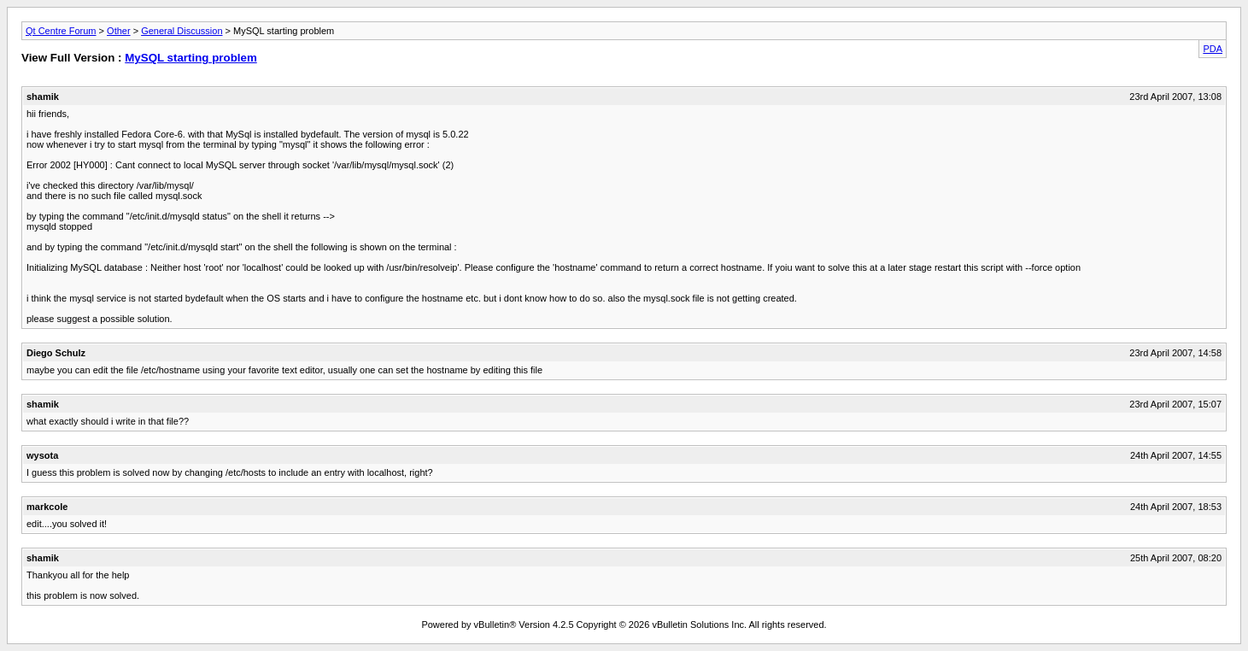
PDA (1212, 49)
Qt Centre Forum (61, 31)
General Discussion (181, 31)
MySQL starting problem (191, 57)
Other (119, 31)
